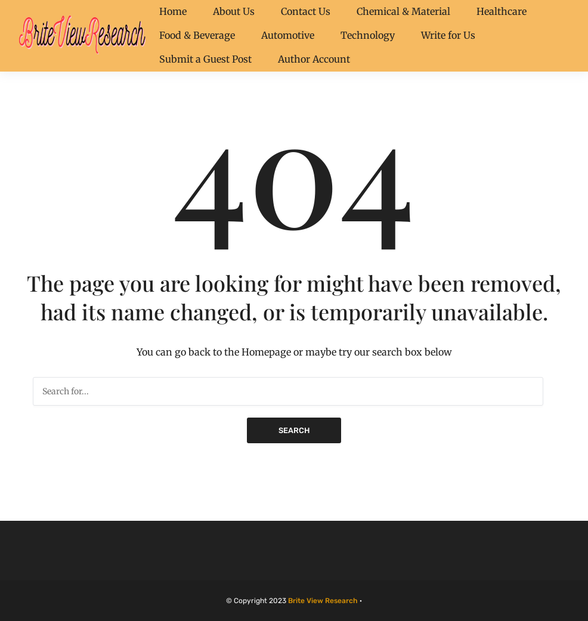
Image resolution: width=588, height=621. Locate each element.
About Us (234, 11)
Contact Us (305, 11)
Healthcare (501, 11)
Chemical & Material (403, 11)
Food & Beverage (197, 35)
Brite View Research (323, 601)
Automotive (287, 35)
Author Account (314, 59)
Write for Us (448, 35)
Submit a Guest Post (205, 59)
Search (294, 430)
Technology (368, 35)
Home (173, 11)
